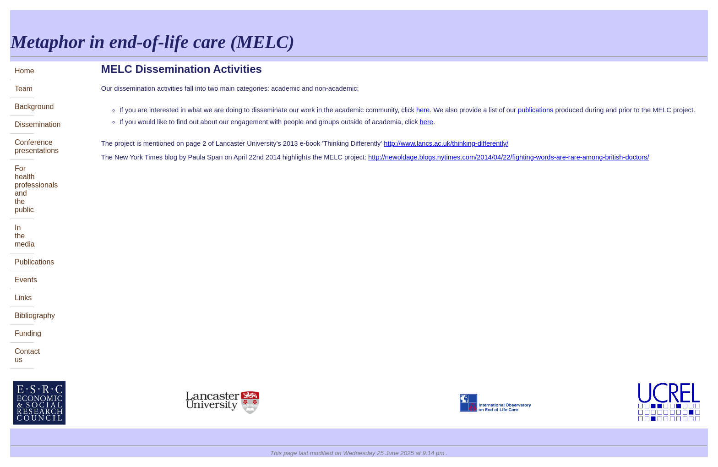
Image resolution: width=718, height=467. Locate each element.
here (423, 110)
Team (24, 89)
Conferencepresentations (24, 146)
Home (24, 71)
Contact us (24, 355)
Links (23, 298)
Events (24, 280)
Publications (24, 262)
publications (535, 110)
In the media (24, 236)
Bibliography (24, 315)
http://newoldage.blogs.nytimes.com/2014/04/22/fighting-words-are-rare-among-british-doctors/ (508, 157)
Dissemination (24, 124)
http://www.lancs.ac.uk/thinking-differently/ (446, 143)
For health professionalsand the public (24, 189)
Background (24, 106)
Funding (24, 333)
